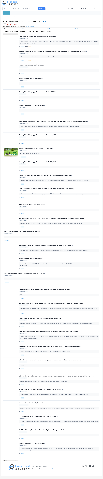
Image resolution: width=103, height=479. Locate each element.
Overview (14, 17)
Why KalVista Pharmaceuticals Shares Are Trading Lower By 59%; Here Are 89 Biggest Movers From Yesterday (51, 362)
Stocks (14, 13)
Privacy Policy (52, 470)
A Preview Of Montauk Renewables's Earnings (32, 206)
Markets (6, 13)
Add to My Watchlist (30, 26)
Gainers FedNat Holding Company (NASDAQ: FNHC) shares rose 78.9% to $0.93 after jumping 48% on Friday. (45, 353)
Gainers (22, 296)
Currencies (25, 17)
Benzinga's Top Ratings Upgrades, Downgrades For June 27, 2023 (38, 92)
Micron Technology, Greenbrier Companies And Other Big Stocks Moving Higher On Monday (45, 176)
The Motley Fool (23, 157)
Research (76, 28)
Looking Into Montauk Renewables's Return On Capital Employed (22, 233)
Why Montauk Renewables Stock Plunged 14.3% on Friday (36, 149)
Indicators (95, 8)
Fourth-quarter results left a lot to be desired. (30, 154)
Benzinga (22, 46)
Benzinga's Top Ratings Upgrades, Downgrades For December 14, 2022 (24, 275)
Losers (22, 367)
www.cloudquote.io (56, 467)
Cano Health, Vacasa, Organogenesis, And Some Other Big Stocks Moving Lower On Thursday (46, 246)
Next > (16, 33)
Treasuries (41, 17)
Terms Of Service (61, 470)
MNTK (43, 21)
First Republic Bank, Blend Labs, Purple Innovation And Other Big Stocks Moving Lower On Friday (47, 189)
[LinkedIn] (89, 470)
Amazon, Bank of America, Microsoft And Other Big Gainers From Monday (40, 320)
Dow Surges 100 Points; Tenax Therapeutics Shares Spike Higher (38, 36)
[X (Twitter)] (83, 470)
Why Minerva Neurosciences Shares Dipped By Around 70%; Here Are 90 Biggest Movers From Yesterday (49, 333)
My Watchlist (84, 8)
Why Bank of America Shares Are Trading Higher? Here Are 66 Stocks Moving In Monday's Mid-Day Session (50, 348)
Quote (22, 28)
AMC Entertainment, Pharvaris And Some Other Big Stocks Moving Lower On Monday (44, 432)
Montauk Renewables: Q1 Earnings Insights (32, 106)
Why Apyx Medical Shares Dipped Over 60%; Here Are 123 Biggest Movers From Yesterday (45, 291)
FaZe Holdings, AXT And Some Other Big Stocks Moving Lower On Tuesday (41, 391)
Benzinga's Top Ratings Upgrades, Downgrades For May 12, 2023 (38, 135)
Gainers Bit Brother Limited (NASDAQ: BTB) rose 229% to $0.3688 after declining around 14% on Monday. (44, 383)
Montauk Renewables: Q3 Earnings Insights (32, 65)
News (19, 17)
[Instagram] (93, 470)
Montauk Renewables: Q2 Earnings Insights (32, 446)
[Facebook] (86, 470)
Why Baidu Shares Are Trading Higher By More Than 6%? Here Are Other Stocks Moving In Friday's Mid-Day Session (52, 219)
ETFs (21, 13)
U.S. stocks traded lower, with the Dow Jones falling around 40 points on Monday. (38, 56)
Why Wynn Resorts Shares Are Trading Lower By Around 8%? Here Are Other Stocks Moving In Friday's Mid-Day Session (53, 122)
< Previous (5, 33)
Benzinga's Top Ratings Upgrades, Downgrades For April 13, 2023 (38, 162)
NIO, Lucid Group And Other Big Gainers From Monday (35, 405)
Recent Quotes (72, 8)
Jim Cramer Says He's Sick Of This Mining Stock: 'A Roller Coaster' (38, 418)
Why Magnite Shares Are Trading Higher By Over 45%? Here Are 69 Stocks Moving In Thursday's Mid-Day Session (51, 304)
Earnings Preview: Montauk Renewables (31, 79)
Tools (27, 13)
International (33, 17)
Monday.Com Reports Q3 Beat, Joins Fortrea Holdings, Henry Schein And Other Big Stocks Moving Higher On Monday (53, 51)
